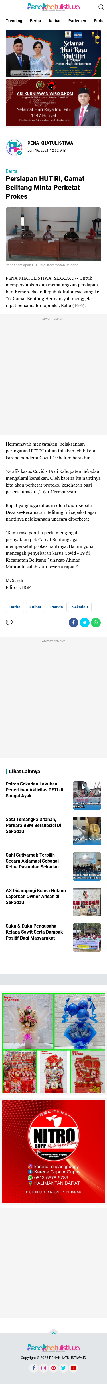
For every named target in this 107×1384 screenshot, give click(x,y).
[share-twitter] (85, 622)
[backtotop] (53, 1334)
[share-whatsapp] (96, 622)
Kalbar (55, 20)
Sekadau (80, 607)
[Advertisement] (53, 376)
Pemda (56, 607)
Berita (35, 20)
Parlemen (77, 20)
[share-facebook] (73, 622)
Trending (14, 20)
